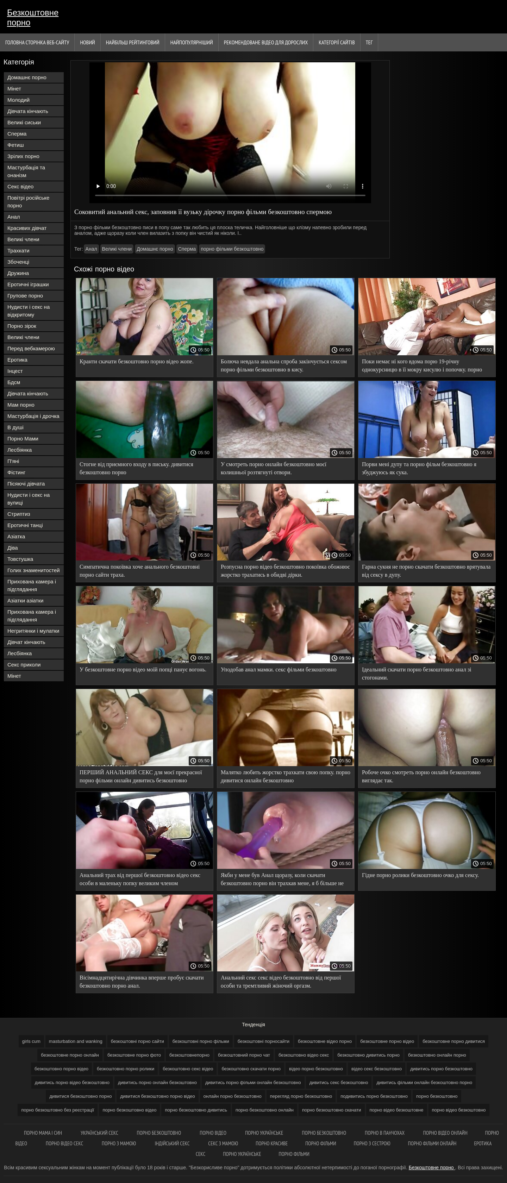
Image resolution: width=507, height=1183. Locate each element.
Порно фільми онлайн (432, 1143)
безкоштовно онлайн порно (437, 1055)
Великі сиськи (24, 122)
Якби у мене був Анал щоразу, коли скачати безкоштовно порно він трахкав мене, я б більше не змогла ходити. (282, 880)
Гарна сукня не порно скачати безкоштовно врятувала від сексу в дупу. (426, 571)
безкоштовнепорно (189, 1055)
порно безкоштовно (437, 1096)
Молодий (18, 100)
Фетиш (15, 145)
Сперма (16, 134)
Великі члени (23, 239)
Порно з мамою (119, 1143)
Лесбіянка (19, 450)
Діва (12, 548)
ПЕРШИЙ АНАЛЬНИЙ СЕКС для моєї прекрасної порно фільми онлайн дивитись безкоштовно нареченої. (141, 777)
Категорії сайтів (337, 42)
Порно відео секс (65, 1143)
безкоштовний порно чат (244, 1055)
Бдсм (13, 382)
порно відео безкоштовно (459, 1110)
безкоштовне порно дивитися (454, 1041)
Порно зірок (21, 326)
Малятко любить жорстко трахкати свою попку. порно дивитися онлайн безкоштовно (285, 776)
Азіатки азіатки (25, 600)
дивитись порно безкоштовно (441, 1068)
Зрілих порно (23, 156)
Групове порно (25, 296)
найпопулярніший (191, 42)
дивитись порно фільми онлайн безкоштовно (253, 1082)
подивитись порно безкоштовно (374, 1096)
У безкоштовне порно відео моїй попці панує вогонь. (143, 669)
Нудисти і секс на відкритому (28, 311)
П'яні (13, 461)
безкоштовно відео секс (303, 1055)
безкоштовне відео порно (325, 1041)
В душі (15, 427)
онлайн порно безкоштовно (233, 1096)
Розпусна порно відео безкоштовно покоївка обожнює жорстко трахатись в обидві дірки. (285, 571)
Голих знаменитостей (33, 570)
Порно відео (213, 1132)
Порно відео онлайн (445, 1132)
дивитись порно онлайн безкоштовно (157, 1082)
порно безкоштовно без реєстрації (57, 1110)
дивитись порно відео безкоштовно (72, 1082)
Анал (13, 217)
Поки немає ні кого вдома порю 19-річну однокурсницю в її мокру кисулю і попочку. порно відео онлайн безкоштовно (422, 366)
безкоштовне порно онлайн (70, 1055)
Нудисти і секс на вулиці (28, 499)
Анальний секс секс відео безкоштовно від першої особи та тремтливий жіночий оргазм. (281, 982)
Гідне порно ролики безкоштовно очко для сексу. (420, 875)
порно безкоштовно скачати (331, 1110)
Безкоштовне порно (32, 17)
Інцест (15, 371)
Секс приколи (23, 665)
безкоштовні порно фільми (201, 1041)
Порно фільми (320, 1143)
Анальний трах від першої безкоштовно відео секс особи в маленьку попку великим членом (140, 879)
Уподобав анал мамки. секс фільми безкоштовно (279, 669)
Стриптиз (18, 514)
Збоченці (18, 262)
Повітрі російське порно (28, 201)
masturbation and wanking (75, 1041)
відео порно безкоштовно (316, 1068)
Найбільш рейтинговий (132, 42)
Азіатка (16, 536)
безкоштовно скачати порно (251, 1068)
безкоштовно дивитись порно (368, 1055)
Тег (369, 42)
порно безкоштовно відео (129, 1110)
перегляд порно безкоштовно (301, 1096)
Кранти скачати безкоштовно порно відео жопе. (137, 361)
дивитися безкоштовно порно (80, 1096)
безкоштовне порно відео (387, 1041)
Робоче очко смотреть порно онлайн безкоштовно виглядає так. (421, 776)
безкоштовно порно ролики (125, 1068)
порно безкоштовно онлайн (265, 1110)
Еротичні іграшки (28, 284)
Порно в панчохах (385, 1132)
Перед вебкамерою (31, 348)
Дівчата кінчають (27, 111)
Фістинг (16, 472)
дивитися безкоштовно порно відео (157, 1096)
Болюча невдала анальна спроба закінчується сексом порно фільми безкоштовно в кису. (284, 365)
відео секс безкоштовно (376, 1068)
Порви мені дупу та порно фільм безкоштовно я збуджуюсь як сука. (419, 468)
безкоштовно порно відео (61, 1068)
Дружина (18, 273)
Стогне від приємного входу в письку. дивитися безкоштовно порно (136, 468)
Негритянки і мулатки (33, 631)
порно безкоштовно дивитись (196, 1110)
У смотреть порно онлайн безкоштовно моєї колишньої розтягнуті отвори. (273, 468)
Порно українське (264, 1132)
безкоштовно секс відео (188, 1068)
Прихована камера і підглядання (31, 585)
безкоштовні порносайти (263, 1041)
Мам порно (21, 405)
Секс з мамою (223, 1143)
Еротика (17, 360)
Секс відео (20, 186)
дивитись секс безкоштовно (338, 1082)
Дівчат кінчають (26, 642)
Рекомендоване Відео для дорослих (266, 42)
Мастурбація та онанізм (26, 171)
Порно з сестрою (372, 1143)
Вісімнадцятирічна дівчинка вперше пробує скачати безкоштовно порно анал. (142, 982)
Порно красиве (272, 1143)
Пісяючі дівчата (26, 484)
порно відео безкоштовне (397, 1110)
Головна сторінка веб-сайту (37, 42)
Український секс (100, 1132)
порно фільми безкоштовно (232, 249)
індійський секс (172, 1143)
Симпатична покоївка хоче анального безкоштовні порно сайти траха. (140, 571)
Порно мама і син (43, 1132)
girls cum (31, 1041)
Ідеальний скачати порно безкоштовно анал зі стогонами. (416, 673)
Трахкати (18, 251)
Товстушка (20, 559)
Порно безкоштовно (159, 1132)
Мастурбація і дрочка (33, 416)
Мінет (14, 89)
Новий (87, 42)
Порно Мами (22, 439)
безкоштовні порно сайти (137, 1041)
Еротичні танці (25, 525)
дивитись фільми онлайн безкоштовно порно (424, 1082)
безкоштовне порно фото (134, 1055)
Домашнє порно (26, 77)
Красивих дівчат (26, 228)
